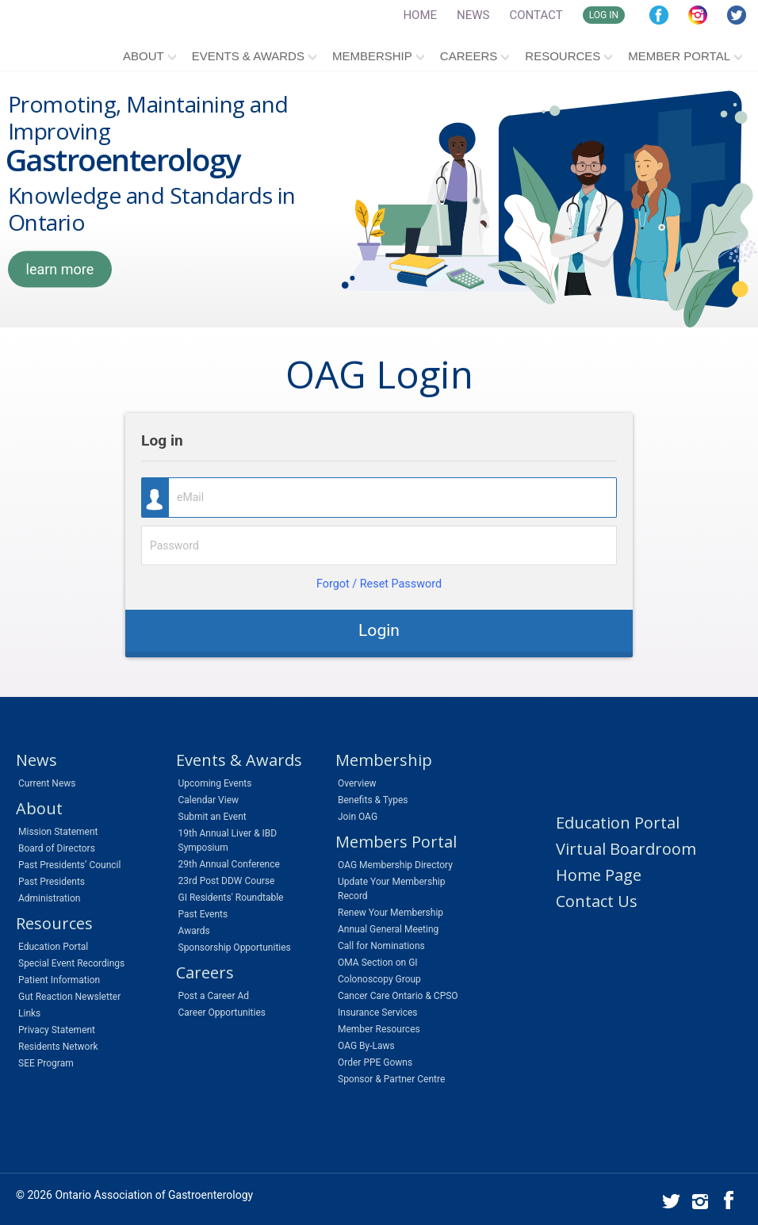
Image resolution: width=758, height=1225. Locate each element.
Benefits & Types (373, 800)
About (143, 56)
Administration (49, 898)
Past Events (203, 914)
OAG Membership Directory (395, 865)
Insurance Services (378, 1012)
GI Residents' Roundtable (231, 897)
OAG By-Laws (366, 1045)
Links (29, 1013)
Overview (357, 783)
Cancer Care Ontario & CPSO (398, 995)
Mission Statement (58, 831)
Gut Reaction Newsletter (69, 996)
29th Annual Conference (229, 864)
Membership (372, 56)
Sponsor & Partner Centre (391, 1079)
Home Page (598, 875)
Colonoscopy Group (379, 979)
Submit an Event (212, 816)
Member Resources (379, 1029)
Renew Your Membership (390, 912)
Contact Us (596, 901)
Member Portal (679, 56)
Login (379, 630)
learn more (60, 269)
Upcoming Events (215, 783)
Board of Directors (56, 848)
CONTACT (536, 15)
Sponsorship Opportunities (234, 947)
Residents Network (58, 1046)
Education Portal (53, 946)
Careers (469, 56)
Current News (46, 783)
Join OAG (357, 816)
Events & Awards (248, 56)
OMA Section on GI (378, 962)
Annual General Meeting (388, 929)
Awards (194, 930)
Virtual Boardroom (626, 848)
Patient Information (59, 980)
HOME (420, 15)
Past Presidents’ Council (69, 865)
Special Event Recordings (71, 963)
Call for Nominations (381, 945)
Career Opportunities (222, 1012)
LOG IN (603, 15)
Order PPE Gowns (375, 1062)
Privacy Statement (56, 1030)
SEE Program (46, 1063)
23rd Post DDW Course (226, 880)
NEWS (473, 15)
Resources (562, 56)
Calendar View (208, 800)
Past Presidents (51, 881)
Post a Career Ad (214, 995)
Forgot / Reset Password (379, 584)
